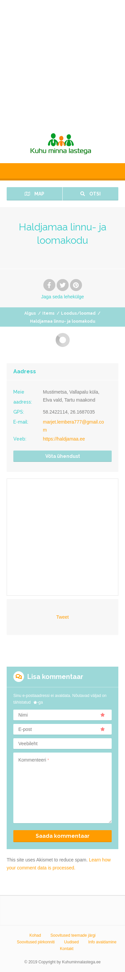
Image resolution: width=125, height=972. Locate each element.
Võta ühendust (62, 456)
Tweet (62, 617)
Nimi (61, 715)
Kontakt (67, 948)
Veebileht (28, 743)
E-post (61, 729)
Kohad (35, 935)
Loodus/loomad (78, 313)
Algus (30, 313)
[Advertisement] (62, 62)
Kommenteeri (33, 760)
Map (34, 193)
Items (48, 313)
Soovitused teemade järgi (72, 935)
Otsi (90, 193)
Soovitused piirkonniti (36, 942)
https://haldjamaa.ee (64, 439)
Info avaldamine (102, 942)
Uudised (71, 942)
